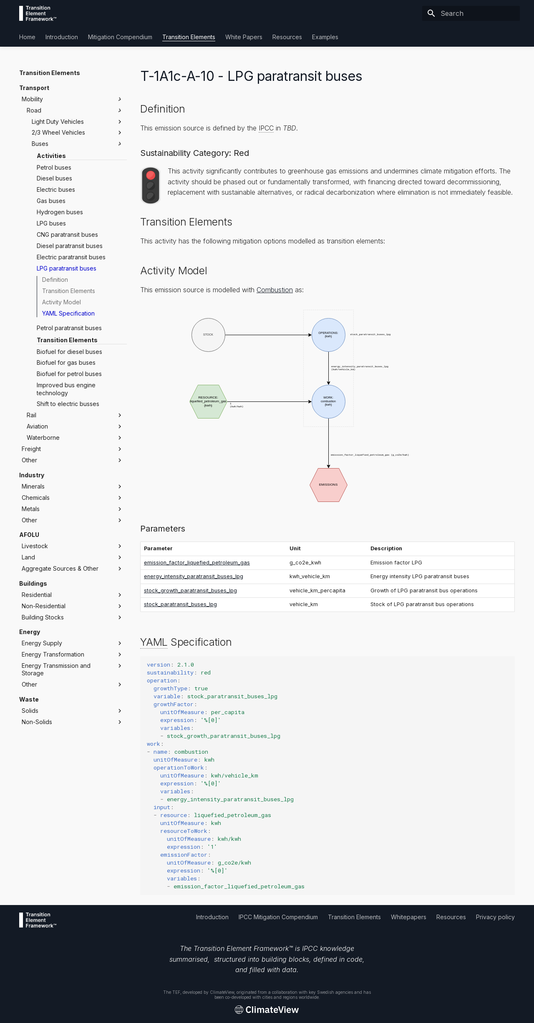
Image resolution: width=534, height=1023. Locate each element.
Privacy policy (495, 916)
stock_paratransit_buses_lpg (180, 604)
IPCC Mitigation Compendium (278, 916)
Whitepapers (408, 916)
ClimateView (222, 992)
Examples (325, 36)
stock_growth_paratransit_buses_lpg (190, 590)
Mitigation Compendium (120, 36)
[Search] (471, 13)
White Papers (243, 36)
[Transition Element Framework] (38, 13)
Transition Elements (188, 36)
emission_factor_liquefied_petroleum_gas (197, 562)
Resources (287, 36)
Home (27, 36)
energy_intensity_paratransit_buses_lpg (193, 576)
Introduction (61, 36)
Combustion (275, 290)
